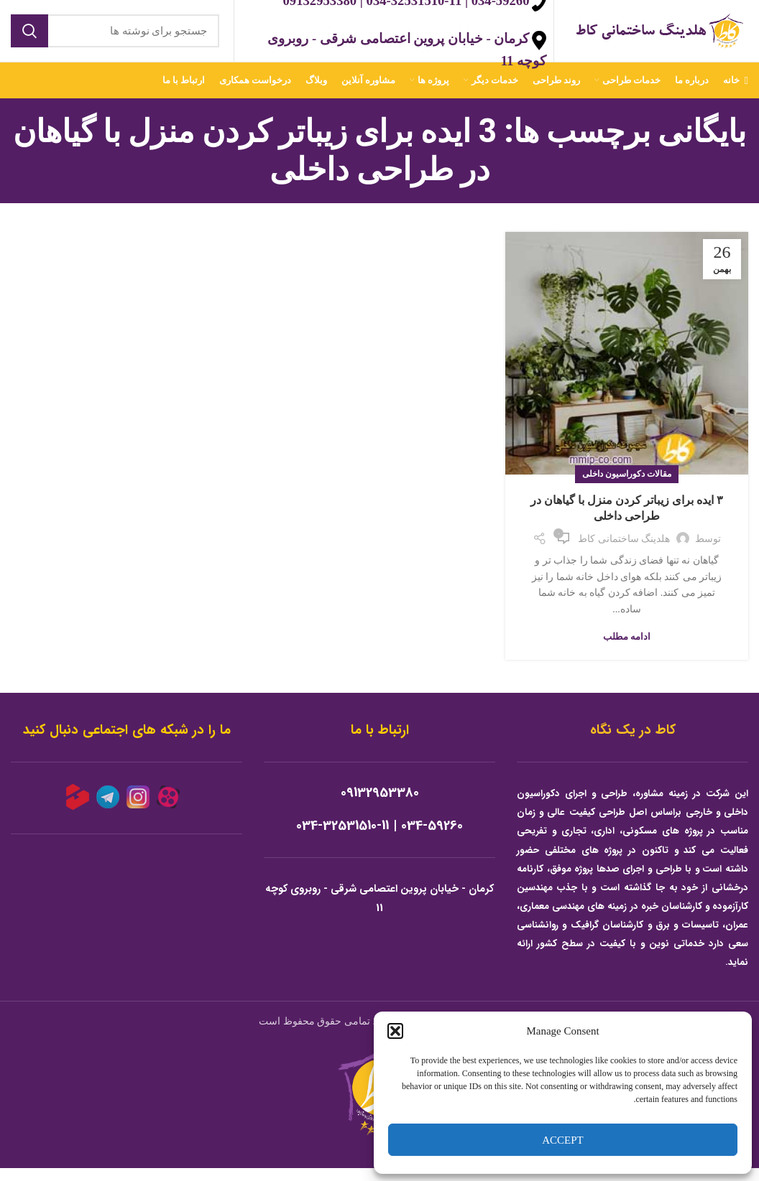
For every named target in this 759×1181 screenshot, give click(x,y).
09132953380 (380, 805)
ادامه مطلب (626, 649)
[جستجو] (115, 37)
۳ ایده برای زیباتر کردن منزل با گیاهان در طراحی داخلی (626, 521)
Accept (563, 1140)
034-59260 (432, 838)
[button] (395, 1031)
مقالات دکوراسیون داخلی (626, 487)
